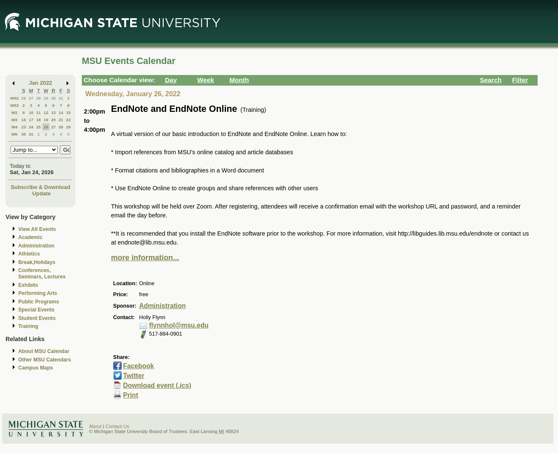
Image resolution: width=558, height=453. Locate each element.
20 (53, 119)
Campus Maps (35, 368)
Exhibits (28, 285)
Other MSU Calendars (44, 360)
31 (61, 98)
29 (46, 98)
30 (53, 98)
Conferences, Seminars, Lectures (42, 273)
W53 (14, 105)
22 (68, 119)
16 (23, 119)
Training (28, 326)
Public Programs (38, 302)
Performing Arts (37, 293)
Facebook (138, 366)
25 (38, 127)
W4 (14, 127)
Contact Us (117, 426)
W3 (14, 119)
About (95, 426)
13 (53, 112)
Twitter (133, 375)
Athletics (29, 254)
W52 (14, 98)
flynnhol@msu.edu (179, 325)
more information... (145, 257)
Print (130, 395)
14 (61, 112)
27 (31, 98)
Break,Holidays (37, 262)
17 (31, 119)
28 (38, 98)
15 (68, 112)
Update (41, 193)
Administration (36, 246)
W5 (14, 134)
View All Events (37, 229)
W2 (14, 112)
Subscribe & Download (40, 187)
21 (61, 119)
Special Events (36, 310)
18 (38, 119)
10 (31, 112)
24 (31, 127)
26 (23, 98)
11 (38, 112)
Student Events (37, 318)
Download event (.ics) (157, 385)
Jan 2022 (40, 83)
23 (23, 127)
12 (46, 112)
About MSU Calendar (43, 351)
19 (46, 119)
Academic (30, 237)
